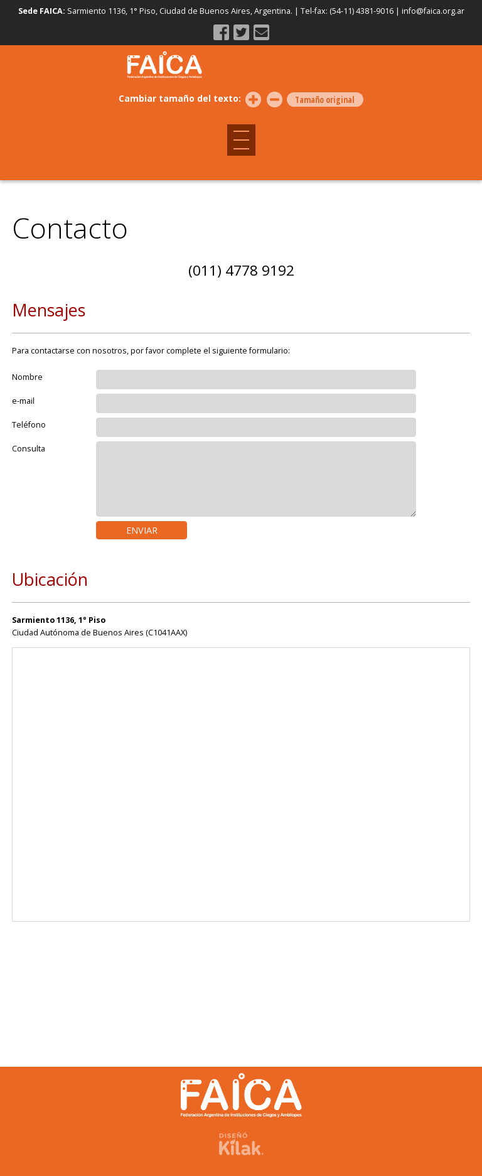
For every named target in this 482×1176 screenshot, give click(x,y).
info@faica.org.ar (433, 11)
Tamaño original (325, 99)
